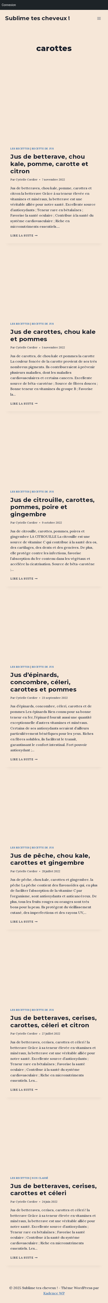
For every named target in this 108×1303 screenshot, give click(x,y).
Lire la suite (24, 235)
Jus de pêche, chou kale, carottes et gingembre (50, 859)
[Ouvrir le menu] (99, 18)
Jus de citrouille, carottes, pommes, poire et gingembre (52, 507)
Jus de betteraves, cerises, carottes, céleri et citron (53, 1021)
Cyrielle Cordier (27, 179)
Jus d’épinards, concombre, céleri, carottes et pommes (43, 682)
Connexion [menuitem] (9, 5)
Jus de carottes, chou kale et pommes (53, 335)
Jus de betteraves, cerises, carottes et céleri (53, 1189)
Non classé (40, 1177)
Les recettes (20, 148)
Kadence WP (54, 1293)
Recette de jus (43, 148)
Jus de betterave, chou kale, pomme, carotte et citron (49, 164)
